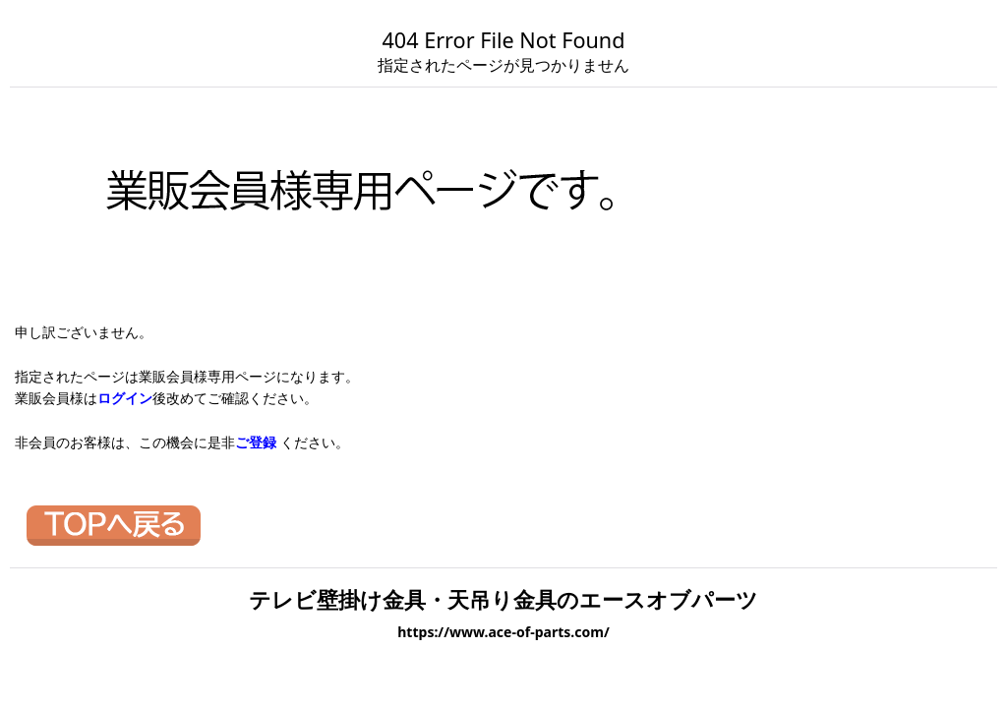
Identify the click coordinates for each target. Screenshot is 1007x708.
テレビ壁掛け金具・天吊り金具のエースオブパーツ (503, 599)
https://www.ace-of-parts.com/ (503, 631)
